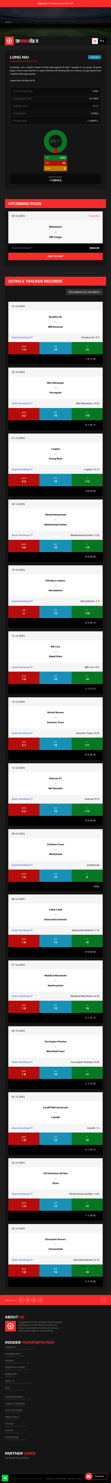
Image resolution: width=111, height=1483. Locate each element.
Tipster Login (11, 1437)
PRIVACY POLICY (75, 1479)
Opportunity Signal (15, 1367)
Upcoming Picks (13, 1354)
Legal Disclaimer (13, 1410)
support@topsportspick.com (23, 61)
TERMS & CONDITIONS (56, 1479)
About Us (9, 1381)
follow (95, 57)
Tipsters (9, 1361)
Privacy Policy (12, 1417)
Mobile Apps (11, 1374)
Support (9, 1430)
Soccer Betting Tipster (16, 1458)
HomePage (10, 1347)
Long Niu (94, 215)
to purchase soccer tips (55, 3)
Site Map (9, 1424)
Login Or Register (14, 1397)
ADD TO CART (55, 256)
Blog (7, 1387)
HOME (7, 22)
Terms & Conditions (15, 1404)
